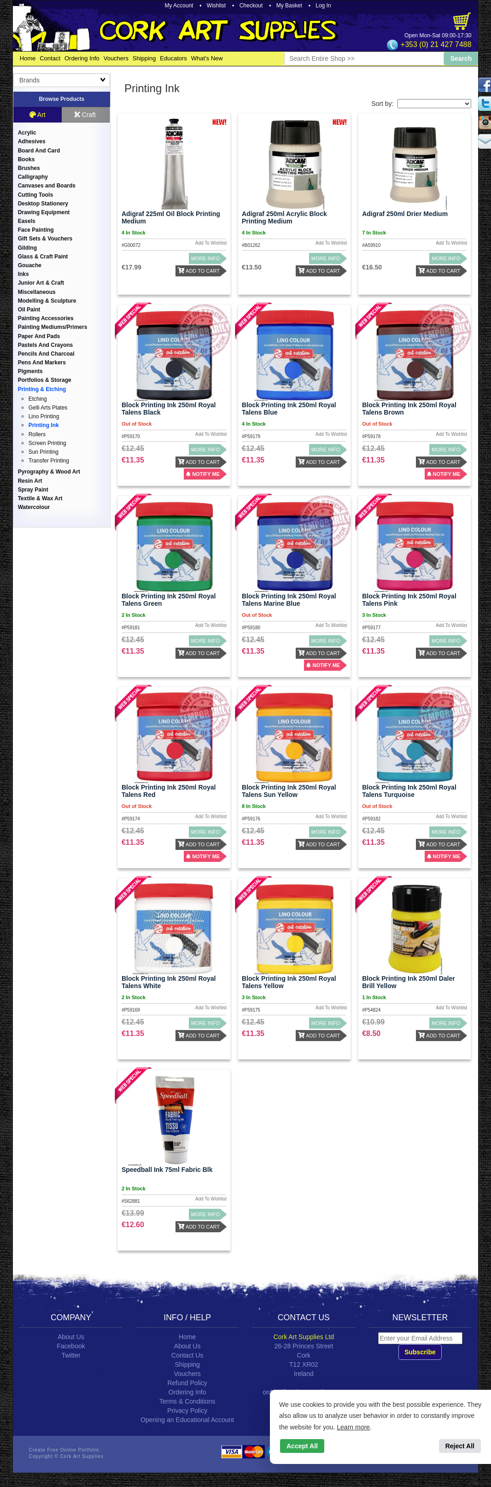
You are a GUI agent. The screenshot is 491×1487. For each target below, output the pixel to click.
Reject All (459, 1446)
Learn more (353, 1427)
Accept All (302, 1446)
